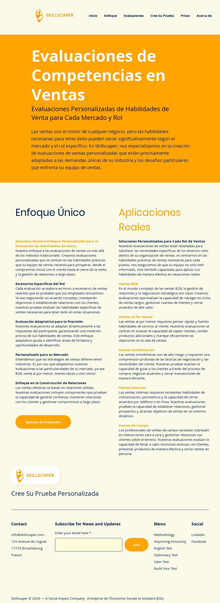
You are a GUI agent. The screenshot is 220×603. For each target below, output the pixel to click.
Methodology (164, 534)
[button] (110, 15)
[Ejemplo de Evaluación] (43, 422)
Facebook (198, 541)
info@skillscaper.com (27, 534)
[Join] (136, 544)
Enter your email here (71, 533)
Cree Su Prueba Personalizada (55, 493)
